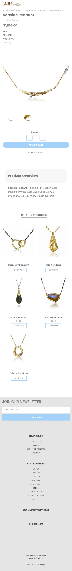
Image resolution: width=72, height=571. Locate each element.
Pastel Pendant (53, 317)
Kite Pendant (53, 264)
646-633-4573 (36, 524)
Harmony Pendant (18, 264)
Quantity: (36, 132)
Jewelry (36, 473)
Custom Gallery (36, 484)
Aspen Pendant (18, 317)
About (36, 469)
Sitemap (36, 453)
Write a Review (11, 20)
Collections (36, 477)
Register (41, 449)
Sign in (30, 449)
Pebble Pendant (19, 373)
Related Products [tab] (34, 215)
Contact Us (36, 441)
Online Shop (36, 480)
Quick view (18, 270)
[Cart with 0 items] (62, 3)
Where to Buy (36, 492)
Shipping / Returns (36, 496)
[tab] (36, 176)
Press (36, 445)
